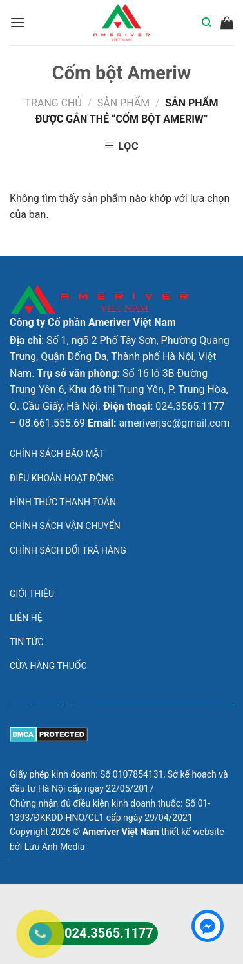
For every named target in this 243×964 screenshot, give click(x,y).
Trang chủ (53, 103)
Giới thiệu (32, 593)
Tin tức (27, 642)
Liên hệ (26, 617)
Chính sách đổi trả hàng (68, 550)
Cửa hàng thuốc (48, 666)
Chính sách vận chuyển (65, 526)
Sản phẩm (123, 103)
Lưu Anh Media (54, 846)
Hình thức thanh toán (63, 502)
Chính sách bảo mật (57, 453)
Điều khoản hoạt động (62, 478)
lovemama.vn (30, 264)
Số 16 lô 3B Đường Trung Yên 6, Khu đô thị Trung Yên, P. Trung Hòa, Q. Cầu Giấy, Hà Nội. (119, 389)
